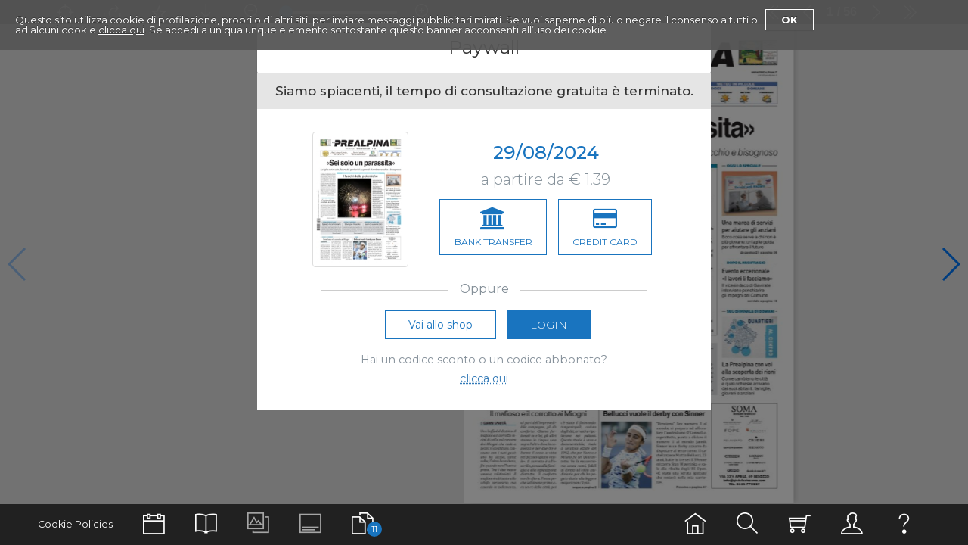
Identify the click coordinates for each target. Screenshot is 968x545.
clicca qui (121, 29)
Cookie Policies (75, 524)
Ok (789, 20)
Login (548, 328)
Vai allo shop (440, 328)
